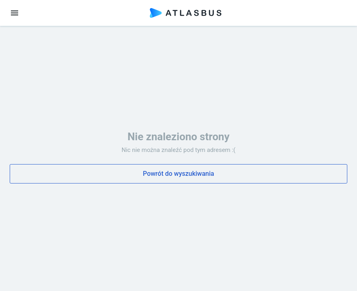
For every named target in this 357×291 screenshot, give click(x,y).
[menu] (14, 13)
